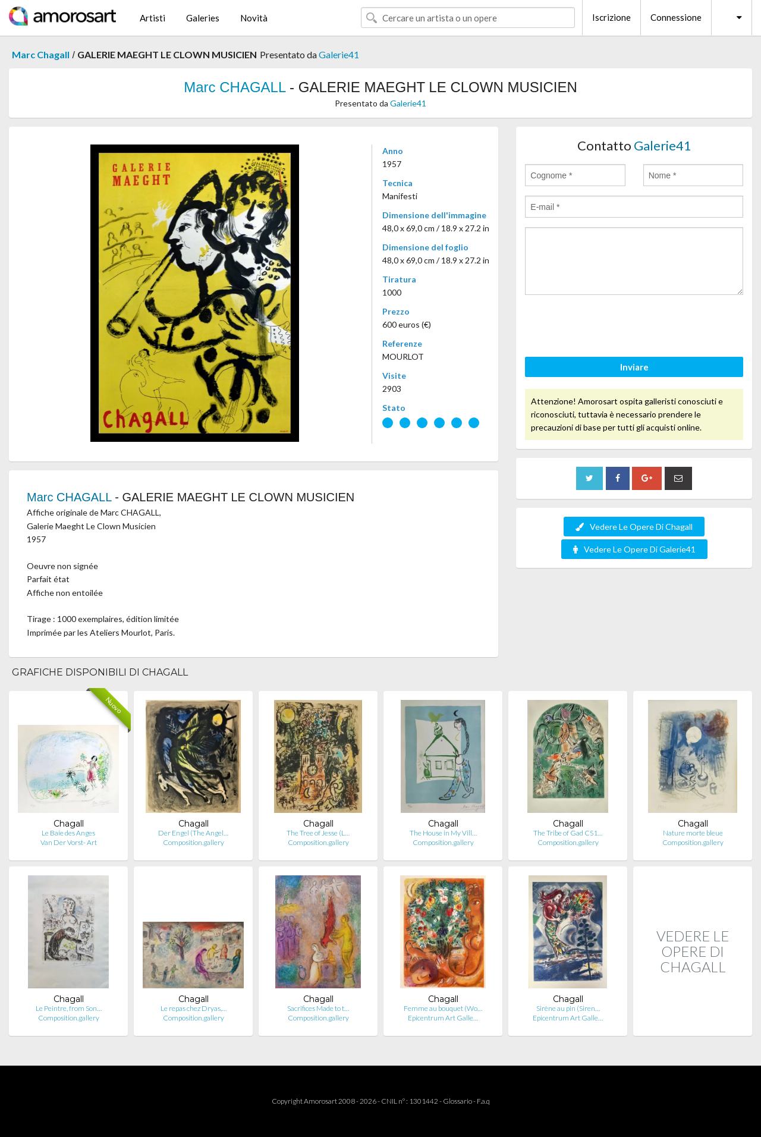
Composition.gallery (193, 842)
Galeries (202, 17)
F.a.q (483, 1101)
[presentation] (615, 327)
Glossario (457, 1101)
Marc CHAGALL (234, 87)
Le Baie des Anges (68, 832)
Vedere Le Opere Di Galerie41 (634, 549)
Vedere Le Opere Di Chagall (634, 527)
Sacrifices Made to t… (318, 1008)
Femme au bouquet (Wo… (443, 1008)
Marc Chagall (41, 54)
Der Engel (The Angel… (193, 832)
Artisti (152, 17)
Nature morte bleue (693, 832)
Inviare (634, 367)
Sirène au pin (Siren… (568, 1008)
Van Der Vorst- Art (68, 842)
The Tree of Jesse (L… (318, 832)
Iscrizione (611, 17)
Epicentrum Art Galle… (443, 1017)
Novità (254, 17)
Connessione (676, 17)
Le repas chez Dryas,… (194, 1008)
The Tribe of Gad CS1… (567, 832)
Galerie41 (339, 54)
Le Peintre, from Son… (69, 1008)
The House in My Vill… (443, 832)
